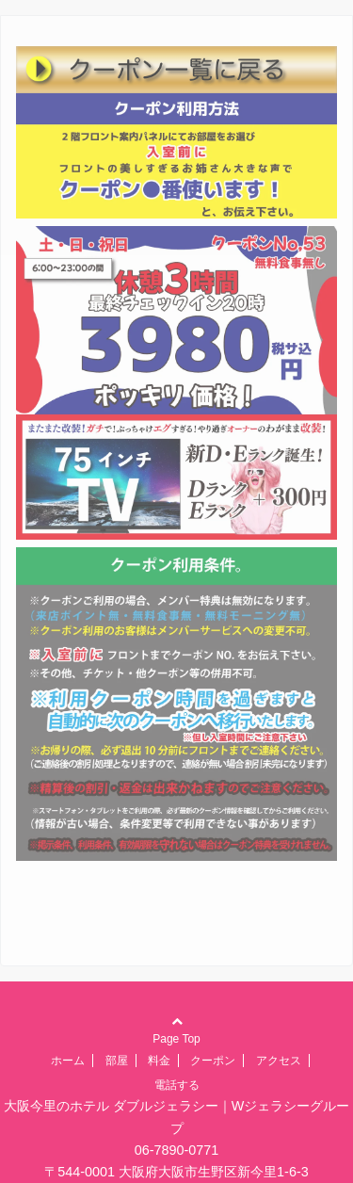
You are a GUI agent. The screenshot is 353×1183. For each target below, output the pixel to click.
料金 (159, 1060)
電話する (177, 1085)
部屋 (116, 1060)
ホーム (68, 1060)
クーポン (212, 1060)
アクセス (278, 1060)
